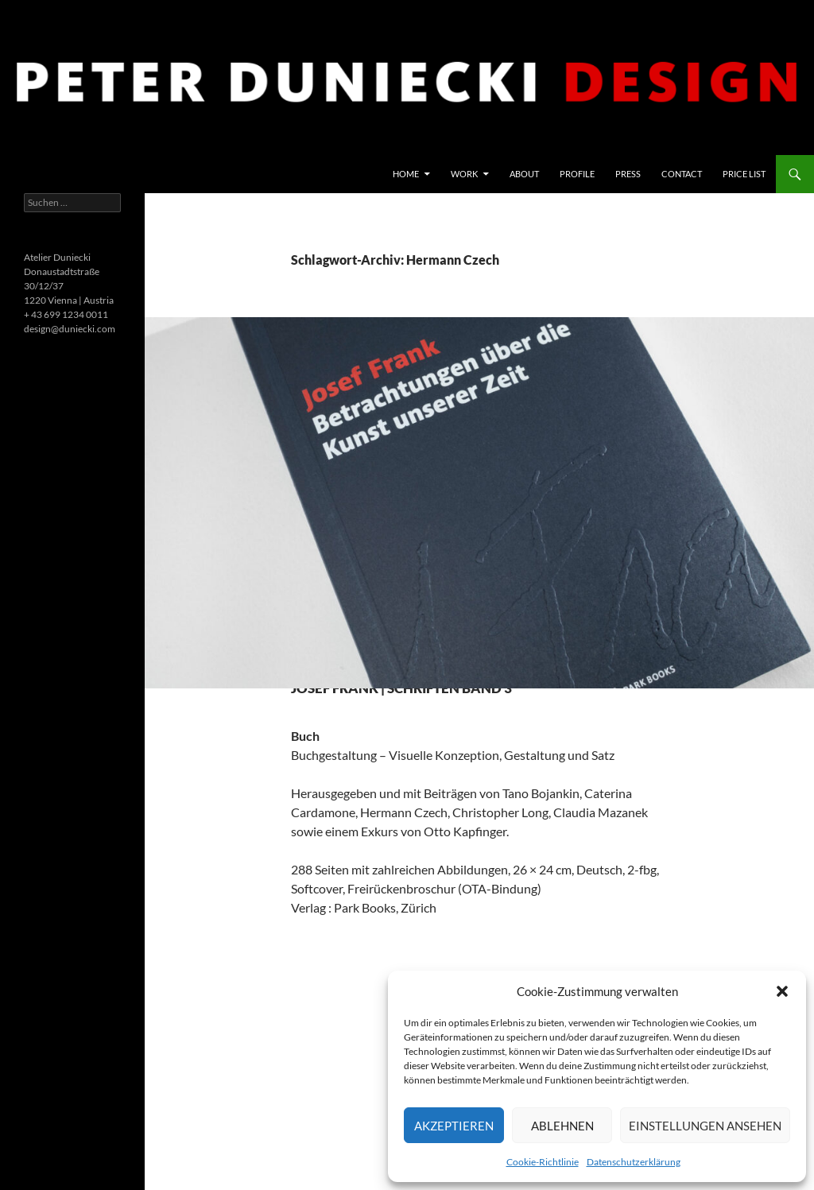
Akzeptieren (454, 1125)
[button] (782, 991)
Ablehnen (562, 1125)
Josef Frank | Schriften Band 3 (454, 697)
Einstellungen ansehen (705, 1125)
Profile (577, 174)
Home (406, 174)
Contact (681, 174)
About (524, 174)
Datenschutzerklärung (633, 1162)
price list (744, 174)
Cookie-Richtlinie (542, 1162)
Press (628, 174)
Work (464, 174)
